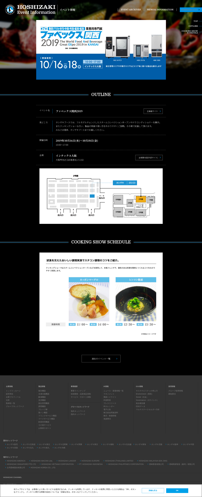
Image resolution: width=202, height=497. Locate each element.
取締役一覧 (10, 403)
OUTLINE (193, 26)
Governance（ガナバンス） (147, 400)
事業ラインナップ (78, 391)
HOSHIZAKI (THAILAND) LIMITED (119, 461)
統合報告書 (140, 403)
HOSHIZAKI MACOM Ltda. (42, 461)
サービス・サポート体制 (81, 397)
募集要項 (172, 394)
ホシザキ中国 (188, 444)
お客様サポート (44, 428)
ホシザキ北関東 (61, 444)
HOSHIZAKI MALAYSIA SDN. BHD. (153, 461)
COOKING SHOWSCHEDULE (190, 32)
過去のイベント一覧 (101, 358)
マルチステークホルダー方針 (148, 409)
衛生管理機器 (43, 403)
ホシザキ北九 (28, 447)
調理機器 (42, 406)
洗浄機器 (42, 400)
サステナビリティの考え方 (147, 391)
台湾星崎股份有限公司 (16, 467)
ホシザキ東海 (141, 444)
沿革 (8, 400)
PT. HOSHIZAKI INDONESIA (91, 464)
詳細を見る (153, 490)
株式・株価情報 (110, 416)
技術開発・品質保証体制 (81, 394)
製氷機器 (42, 391)
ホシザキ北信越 (125, 444)
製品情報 (42, 386)
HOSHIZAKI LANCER (67, 461)
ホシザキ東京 (92, 444)
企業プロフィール (13, 397)
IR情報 (106, 386)
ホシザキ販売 (12, 444)
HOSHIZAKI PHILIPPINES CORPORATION (126, 464)
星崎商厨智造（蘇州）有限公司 (182, 464)
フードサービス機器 (46, 419)
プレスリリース (110, 403)
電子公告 (107, 409)
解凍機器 (42, 397)
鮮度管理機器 (43, 422)
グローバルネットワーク (81, 407)
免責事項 (107, 419)
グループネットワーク (15, 406)
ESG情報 (139, 386)
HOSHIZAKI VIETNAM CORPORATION (57, 464)
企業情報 (9, 386)
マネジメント (109, 394)
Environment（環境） (144, 394)
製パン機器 (42, 413)
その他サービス (44, 425)
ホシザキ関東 (76, 444)
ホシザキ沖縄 (59, 447)
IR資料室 (107, 400)
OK (177, 490)
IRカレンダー (109, 406)
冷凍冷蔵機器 (43, 394)
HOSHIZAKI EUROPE (91, 461)
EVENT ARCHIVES (131, 10)
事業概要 (74, 386)
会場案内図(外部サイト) (148, 157)
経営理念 (9, 394)
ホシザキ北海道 (29, 444)
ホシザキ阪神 (172, 444)
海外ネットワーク (78, 411)
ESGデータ (140, 406)
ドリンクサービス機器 (47, 416)
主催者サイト (152, 111)
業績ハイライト (110, 397)
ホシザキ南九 (44, 447)
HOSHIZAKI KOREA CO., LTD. (43, 467)
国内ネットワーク (78, 414)
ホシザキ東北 (44, 444)
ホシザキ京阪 (156, 444)
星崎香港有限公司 (156, 464)
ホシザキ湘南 (108, 444)
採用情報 (172, 386)
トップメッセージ (13, 391)
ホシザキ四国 (12, 447)
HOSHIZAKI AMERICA (16, 461)
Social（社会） (142, 397)
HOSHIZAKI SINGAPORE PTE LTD (21, 464)
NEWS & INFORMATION (160, 10)
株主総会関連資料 (111, 413)
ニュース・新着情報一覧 (114, 391)
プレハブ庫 (42, 409)
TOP (196, 21)
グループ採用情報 (175, 391)
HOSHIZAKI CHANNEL (13, 477)
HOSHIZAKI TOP (190, 10)
